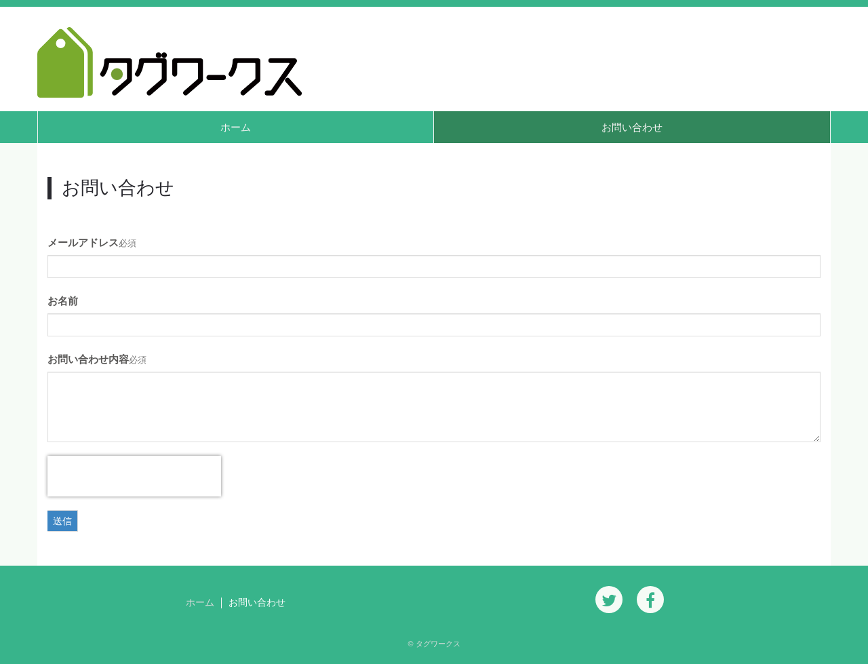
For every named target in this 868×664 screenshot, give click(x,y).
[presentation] (134, 476)
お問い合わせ (632, 127)
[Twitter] (609, 599)
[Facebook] (650, 599)
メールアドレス (83, 242)
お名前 (62, 301)
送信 (62, 520)
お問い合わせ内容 (88, 359)
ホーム (235, 127)
